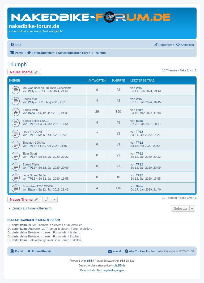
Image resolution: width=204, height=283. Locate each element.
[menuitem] (15, 45)
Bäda (31, 113)
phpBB (88, 260)
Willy (31, 91)
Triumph (17, 64)
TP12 (31, 124)
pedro (139, 109)
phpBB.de (119, 265)
